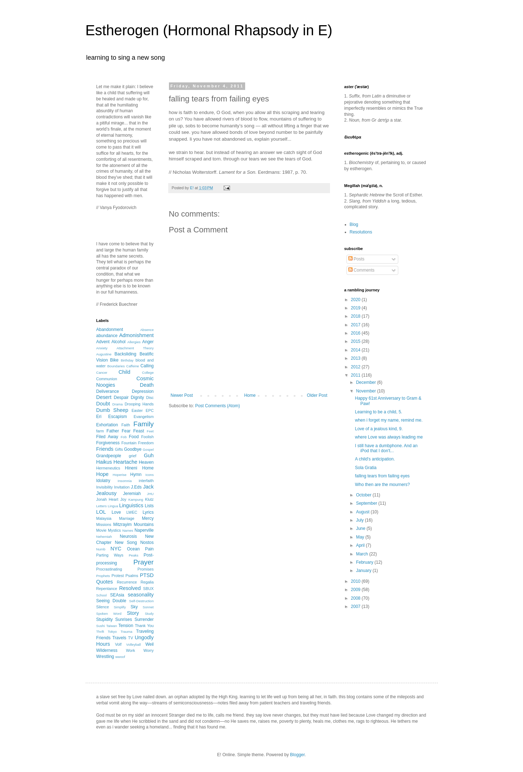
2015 (356, 341)
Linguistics (131, 505)
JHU (150, 494)
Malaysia (104, 518)
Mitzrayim (122, 524)
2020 (356, 299)
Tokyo (112, 632)
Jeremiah (132, 493)
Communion (106, 379)
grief (132, 456)
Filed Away (107, 436)
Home (250, 395)
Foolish (147, 437)
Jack (148, 487)
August (363, 511)
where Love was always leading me (389, 437)
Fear (126, 430)
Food (133, 436)
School (101, 595)
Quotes (104, 582)
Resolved (130, 588)
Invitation (121, 487)
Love (116, 512)
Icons (150, 475)
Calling (147, 365)
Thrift (100, 632)
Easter (137, 410)
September (367, 503)
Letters (101, 506)
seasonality (141, 595)
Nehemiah (104, 537)
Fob (124, 437)
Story (133, 613)
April (361, 545)
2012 (356, 366)
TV (130, 638)
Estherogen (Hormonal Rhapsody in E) (209, 30)
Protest (117, 575)
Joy (123, 499)
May (360, 537)
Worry (148, 650)
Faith (125, 425)
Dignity (137, 397)
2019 (356, 307)
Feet (150, 431)
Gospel (148, 449)
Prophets (103, 576)
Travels (119, 637)
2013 (356, 358)
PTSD (146, 575)
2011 (356, 375)
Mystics (114, 530)
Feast (138, 430)
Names (127, 530)
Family (143, 424)
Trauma (126, 632)
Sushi (100, 626)
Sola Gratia (365, 467)
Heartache (125, 462)
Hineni (131, 468)
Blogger (297, 754)
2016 (356, 333)
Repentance (106, 588)
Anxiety (101, 348)
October (364, 495)
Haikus (104, 462)
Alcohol (118, 341)
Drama (118, 404)
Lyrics (148, 512)
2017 (356, 324)
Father (112, 430)
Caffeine (132, 366)
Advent (103, 341)
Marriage (126, 518)
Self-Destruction (141, 601)
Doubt (103, 404)
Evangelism (144, 416)
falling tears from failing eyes (382, 475)
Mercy (148, 518)
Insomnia (125, 481)
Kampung (135, 499)
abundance (107, 335)
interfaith (146, 480)
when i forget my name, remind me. (388, 420)
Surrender (143, 619)
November (366, 391)
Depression (143, 391)
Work (130, 650)
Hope (102, 474)
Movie (101, 530)
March (362, 554)
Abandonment (109, 329)
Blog (354, 224)
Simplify (120, 607)
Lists (149, 505)
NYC (115, 548)
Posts (356, 259)
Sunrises (123, 619)
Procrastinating (109, 569)
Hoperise (120, 475)
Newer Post (182, 395)
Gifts (119, 449)
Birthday (127, 360)
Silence (102, 607)
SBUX (148, 588)
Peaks (133, 555)
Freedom (145, 443)
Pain (149, 548)
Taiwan (111, 626)
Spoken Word (108, 614)
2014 (356, 350)
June (361, 528)
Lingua (113, 506)
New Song (126, 542)
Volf (118, 644)
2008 (356, 598)
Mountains (143, 524)
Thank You (144, 625)
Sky (134, 606)
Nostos (146, 542)
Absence (146, 330)
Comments (361, 270)
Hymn (135, 474)
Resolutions (361, 232)
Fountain (129, 443)
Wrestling (105, 656)
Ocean (133, 548)
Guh (148, 455)
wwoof (120, 657)
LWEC (132, 512)
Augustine (104, 354)
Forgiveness (108, 442)
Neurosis (128, 536)
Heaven (146, 462)
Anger (147, 341)
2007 (356, 606)
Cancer (101, 372)
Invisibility (104, 487)
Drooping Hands (139, 404)
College (148, 372)
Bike (114, 360)
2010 (356, 581)
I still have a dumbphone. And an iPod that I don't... (386, 448)
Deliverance (107, 391)
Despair (121, 397)
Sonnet (148, 607)
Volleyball (133, 644)
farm (100, 431)
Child (124, 372)
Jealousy (106, 493)
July (360, 520)
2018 (356, 316)
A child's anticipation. (375, 459)
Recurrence (127, 582)
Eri (99, 416)
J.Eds (136, 487)
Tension (125, 625)
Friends (105, 449)
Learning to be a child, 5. (378, 411)
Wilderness (107, 650)
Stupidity (104, 619)
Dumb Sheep (112, 410)
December (366, 382)
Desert (103, 397)
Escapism (117, 416)
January (364, 570)
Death (146, 385)
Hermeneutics (108, 468)
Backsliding (125, 354)
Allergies (134, 342)
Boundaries (116, 366)
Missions (103, 524)
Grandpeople (108, 455)
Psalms (131, 575)
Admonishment (136, 335)
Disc (150, 397)
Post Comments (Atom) (217, 405)
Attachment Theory (134, 348)
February (365, 562)
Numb (101, 549)
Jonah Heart (107, 499)
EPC (149, 410)
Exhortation (107, 424)
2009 (356, 589)
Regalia (147, 582)
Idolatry (103, 480)
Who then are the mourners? (382, 484)
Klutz (149, 499)
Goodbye (133, 449)
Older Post (317, 395)
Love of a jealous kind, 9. (379, 428)
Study (149, 614)
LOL (101, 512)
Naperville (143, 530)
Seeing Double (111, 600)
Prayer (143, 562)
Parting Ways (110, 555)
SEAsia (117, 595)
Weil (149, 644)
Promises (146, 569)
